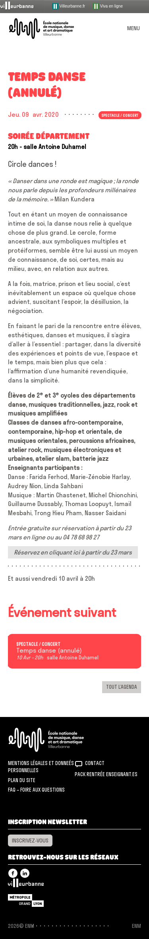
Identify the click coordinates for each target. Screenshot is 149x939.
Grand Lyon (26, 900)
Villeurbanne (26, 885)
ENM (56, 740)
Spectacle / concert (120, 115)
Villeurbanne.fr (68, 6)
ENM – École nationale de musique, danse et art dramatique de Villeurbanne (51, 28)
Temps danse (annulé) (49, 650)
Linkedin (25, 873)
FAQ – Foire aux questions (36, 789)
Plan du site (21, 780)
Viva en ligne (108, 6)
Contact (94, 763)
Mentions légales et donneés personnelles (41, 766)
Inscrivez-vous (30, 840)
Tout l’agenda (121, 687)
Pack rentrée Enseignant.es (106, 774)
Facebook (13, 873)
